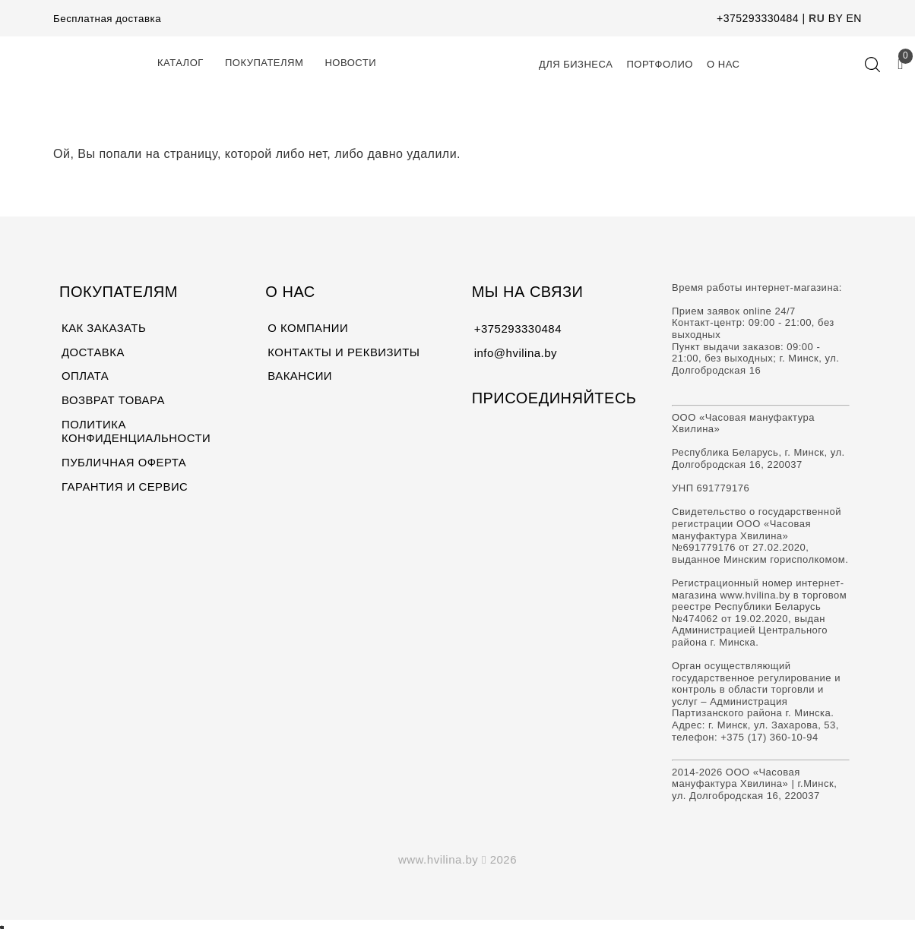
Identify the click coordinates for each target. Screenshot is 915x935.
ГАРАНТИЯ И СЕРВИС (125, 488)
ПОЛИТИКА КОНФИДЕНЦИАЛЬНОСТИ (137, 432)
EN (854, 18)
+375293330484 (758, 18)
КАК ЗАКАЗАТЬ (104, 328)
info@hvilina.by (515, 352)
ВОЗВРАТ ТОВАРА (114, 401)
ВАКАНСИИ (300, 377)
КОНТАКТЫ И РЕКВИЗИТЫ (344, 352)
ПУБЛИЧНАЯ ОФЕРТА (125, 463)
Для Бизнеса (576, 64)
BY (835, 18)
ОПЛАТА (85, 377)
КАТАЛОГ (180, 62)
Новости (350, 62)
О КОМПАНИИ (308, 328)
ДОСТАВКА (93, 352)
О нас (723, 64)
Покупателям (264, 62)
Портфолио (660, 64)
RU (817, 18)
